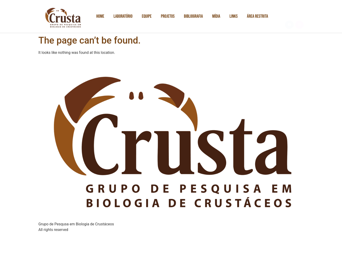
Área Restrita (257, 16)
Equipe (146, 16)
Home (100, 16)
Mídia (216, 16)
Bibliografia (193, 16)
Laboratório (123, 16)
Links (234, 16)
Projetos (168, 16)
